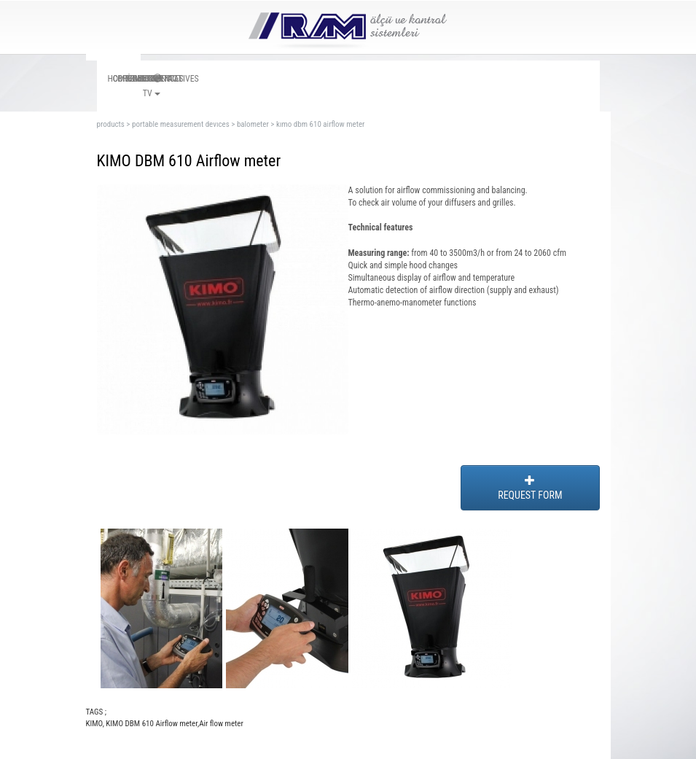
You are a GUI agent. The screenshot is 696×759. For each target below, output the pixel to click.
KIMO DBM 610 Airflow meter (151, 723)
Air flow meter (221, 723)
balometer (253, 124)
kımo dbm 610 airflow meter (320, 124)
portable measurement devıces (181, 124)
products (111, 124)
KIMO (94, 723)
